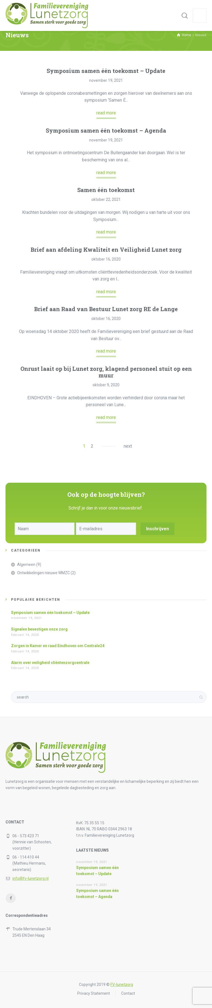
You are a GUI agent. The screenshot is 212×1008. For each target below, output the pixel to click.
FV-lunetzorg (121, 984)
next (128, 446)
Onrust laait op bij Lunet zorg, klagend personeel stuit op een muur (106, 372)
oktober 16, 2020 (106, 259)
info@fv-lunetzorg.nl (30, 878)
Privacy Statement (93, 993)
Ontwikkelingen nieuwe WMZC (43, 573)
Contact (128, 993)
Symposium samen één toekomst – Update (106, 70)
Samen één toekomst (106, 189)
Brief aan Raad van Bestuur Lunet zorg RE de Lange (106, 309)
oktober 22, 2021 (106, 199)
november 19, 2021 (106, 80)
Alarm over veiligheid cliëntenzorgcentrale (50, 662)
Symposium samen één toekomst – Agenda (106, 130)
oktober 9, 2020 (106, 385)
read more (106, 113)
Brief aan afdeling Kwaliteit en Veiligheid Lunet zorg (106, 249)
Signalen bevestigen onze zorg (39, 629)
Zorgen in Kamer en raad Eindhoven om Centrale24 (57, 646)
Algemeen (26, 564)
